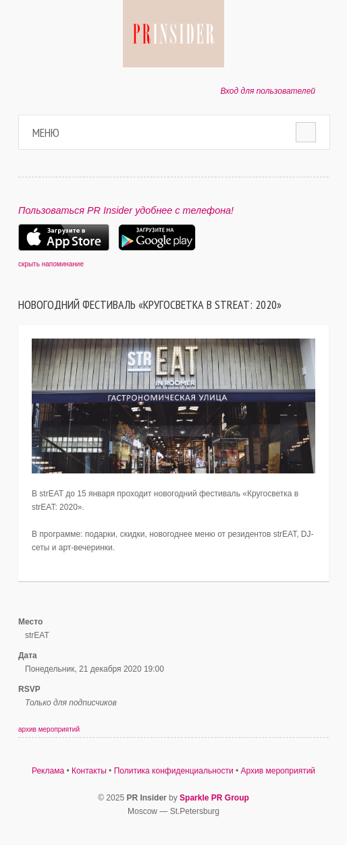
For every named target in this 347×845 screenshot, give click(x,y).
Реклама (48, 771)
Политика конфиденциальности (174, 771)
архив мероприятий (49, 729)
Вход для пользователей (267, 91)
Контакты (89, 771)
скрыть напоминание (51, 264)
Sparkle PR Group (214, 798)
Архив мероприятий (278, 771)
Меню (45, 132)
